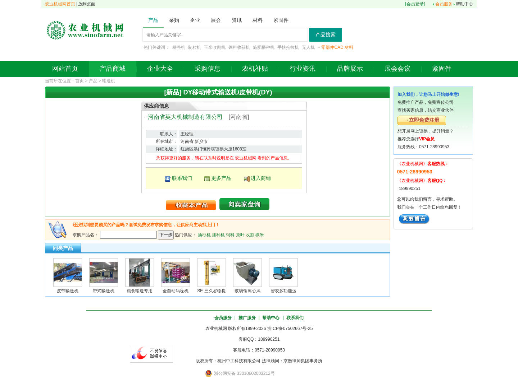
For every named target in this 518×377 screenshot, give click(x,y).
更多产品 (221, 178)
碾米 (259, 234)
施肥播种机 (263, 47)
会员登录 (415, 3)
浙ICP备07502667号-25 (290, 328)
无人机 (308, 47)
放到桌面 (86, 3)
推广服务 (247, 317)
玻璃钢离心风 (247, 290)
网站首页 (65, 68)
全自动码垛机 (175, 290)
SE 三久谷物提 (211, 290)
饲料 (230, 234)
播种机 (218, 234)
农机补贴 (255, 68)
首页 (79, 80)
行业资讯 (302, 68)
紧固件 (441, 68)
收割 (250, 234)
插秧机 (204, 234)
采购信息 (208, 68)
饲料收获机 (239, 47)
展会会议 (397, 68)
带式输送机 (103, 290)
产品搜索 (325, 34)
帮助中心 (464, 3)
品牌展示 (350, 68)
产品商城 (113, 68)
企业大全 (160, 68)
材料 (349, 47)
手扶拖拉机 (288, 47)
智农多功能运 (283, 290)
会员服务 (444, 3)
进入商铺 (261, 178)
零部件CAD (332, 47)
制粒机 (194, 47)
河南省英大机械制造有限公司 (185, 117)
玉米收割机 (215, 47)
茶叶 (240, 234)
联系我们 (182, 178)
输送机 (108, 80)
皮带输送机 (67, 290)
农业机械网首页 (60, 3)
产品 (93, 80)
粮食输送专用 (140, 290)
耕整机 (178, 47)
